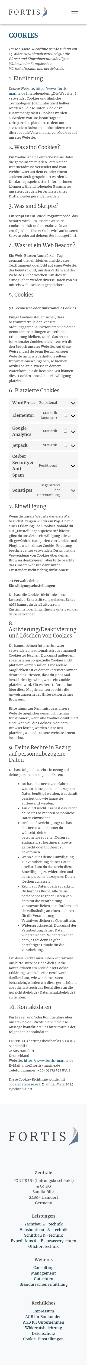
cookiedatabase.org (25, 1084)
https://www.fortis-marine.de (48, 1060)
